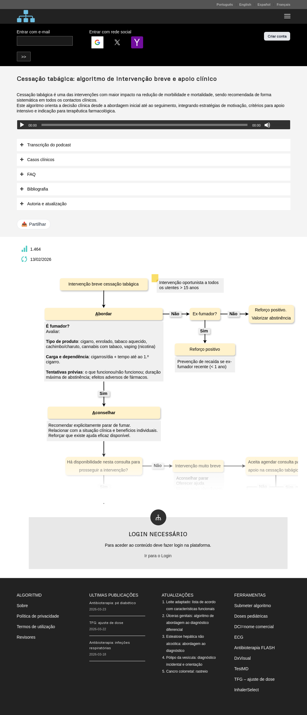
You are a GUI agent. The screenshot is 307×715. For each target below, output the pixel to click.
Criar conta (277, 36)
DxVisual (242, 658)
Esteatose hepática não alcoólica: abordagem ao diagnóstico (186, 643)
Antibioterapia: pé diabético (112, 602)
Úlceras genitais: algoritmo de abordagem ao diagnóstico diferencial (190, 623)
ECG (238, 637)
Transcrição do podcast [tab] (45, 145)
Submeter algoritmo (252, 605)
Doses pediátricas (251, 616)
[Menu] (287, 16)
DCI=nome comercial (254, 626)
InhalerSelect (246, 689)
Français (283, 4)
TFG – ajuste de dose (254, 679)
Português (224, 4)
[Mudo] (267, 125)
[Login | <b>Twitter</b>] (117, 42)
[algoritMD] (26, 16)
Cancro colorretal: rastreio (187, 671)
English (245, 4)
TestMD (241, 668)
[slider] (144, 125)
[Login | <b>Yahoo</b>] (137, 42)
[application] (153, 124)
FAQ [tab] (28, 174)
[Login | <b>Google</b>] (97, 42)
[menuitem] (224, 4)
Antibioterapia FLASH (254, 647)
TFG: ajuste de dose (106, 622)
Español (263, 4)
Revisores (26, 637)
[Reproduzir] (22, 125)
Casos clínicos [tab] (37, 159)
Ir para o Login (157, 555)
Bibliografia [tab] (34, 189)
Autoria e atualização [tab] (43, 203)
